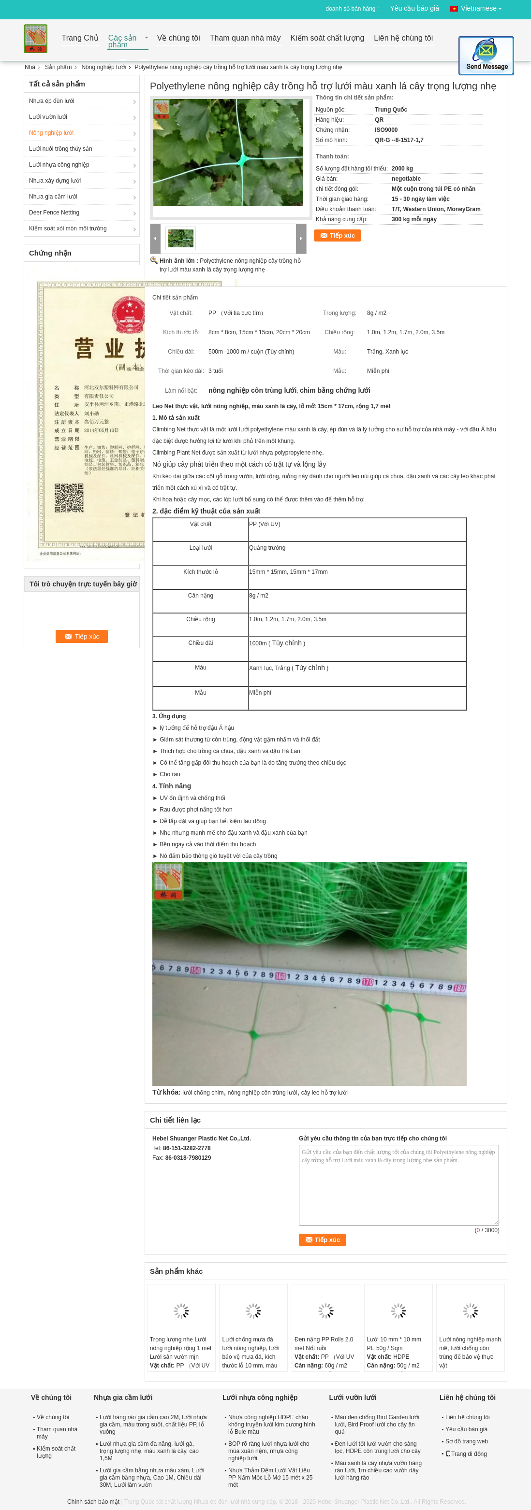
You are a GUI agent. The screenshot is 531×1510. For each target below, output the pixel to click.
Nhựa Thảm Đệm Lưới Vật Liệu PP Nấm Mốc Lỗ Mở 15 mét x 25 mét (270, 1477)
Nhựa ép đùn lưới (51, 101)
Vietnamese (484, 6)
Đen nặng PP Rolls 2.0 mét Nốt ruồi (324, 1344)
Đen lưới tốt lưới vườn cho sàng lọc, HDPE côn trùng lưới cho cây (377, 1447)
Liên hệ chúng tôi (403, 38)
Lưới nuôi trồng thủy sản (60, 148)
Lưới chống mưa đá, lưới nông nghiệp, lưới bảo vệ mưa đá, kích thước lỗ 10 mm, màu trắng (250, 1357)
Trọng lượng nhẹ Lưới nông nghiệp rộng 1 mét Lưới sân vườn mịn (180, 1348)
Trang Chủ (80, 38)
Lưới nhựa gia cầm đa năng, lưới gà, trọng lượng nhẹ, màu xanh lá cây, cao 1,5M (149, 1451)
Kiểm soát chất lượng (328, 38)
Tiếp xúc (342, 235)
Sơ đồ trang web (466, 1441)
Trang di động (466, 1454)
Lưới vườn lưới (48, 117)
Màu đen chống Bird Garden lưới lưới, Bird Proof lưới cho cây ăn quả (377, 1424)
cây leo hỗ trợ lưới (324, 1092)
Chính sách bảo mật (93, 1501)
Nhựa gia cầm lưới (53, 196)
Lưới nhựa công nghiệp (59, 164)
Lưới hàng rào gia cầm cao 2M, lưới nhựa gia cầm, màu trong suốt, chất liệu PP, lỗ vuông (153, 1424)
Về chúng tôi (178, 38)
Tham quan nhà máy (245, 38)
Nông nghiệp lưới (103, 67)
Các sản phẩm (122, 42)
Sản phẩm (58, 67)
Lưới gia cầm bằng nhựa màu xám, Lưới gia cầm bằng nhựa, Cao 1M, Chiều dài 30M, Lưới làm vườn (152, 1477)
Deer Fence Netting (54, 212)
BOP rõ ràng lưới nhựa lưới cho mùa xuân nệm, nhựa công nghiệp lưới (269, 1451)
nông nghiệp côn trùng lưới (262, 1092)
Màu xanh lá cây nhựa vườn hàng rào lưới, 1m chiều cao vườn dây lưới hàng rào (378, 1470)
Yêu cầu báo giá (414, 8)
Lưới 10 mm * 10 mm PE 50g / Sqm (394, 1344)
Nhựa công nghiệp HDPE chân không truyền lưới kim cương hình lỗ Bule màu (271, 1424)
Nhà (30, 67)
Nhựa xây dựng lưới (55, 180)
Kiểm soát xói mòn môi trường (68, 228)
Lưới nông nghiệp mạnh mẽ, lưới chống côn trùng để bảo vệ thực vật (470, 1352)
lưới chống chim (202, 1092)
